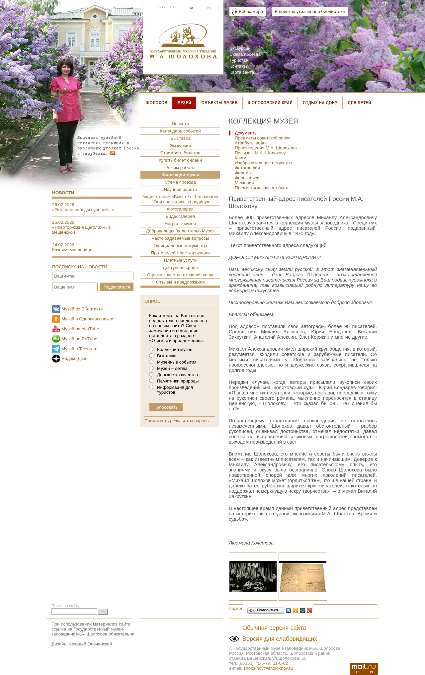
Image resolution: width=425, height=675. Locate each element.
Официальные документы (180, 245)
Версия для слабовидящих (279, 638)
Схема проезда (245, 54)
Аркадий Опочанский (90, 643)
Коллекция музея (180, 174)
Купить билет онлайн (180, 160)
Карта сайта (241, 72)
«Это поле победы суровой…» (83, 209)
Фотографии (247, 167)
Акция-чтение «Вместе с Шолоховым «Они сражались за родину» (180, 199)
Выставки (180, 138)
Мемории (244, 182)
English (166, 7)
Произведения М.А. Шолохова (266, 147)
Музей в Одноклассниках (87, 318)
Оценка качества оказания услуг (180, 274)
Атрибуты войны (252, 142)
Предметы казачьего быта (262, 187)
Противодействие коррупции (180, 252)
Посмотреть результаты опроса (176, 420)
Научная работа (180, 189)
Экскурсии (240, 48)
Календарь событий (180, 130)
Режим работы (180, 167)
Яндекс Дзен (74, 358)
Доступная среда (180, 267)
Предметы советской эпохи (263, 137)
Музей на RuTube (79, 338)
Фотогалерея (180, 209)
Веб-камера (251, 11)
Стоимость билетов (180, 152)
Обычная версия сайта (274, 628)
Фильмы (243, 172)
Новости (63, 192)
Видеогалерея (180, 216)
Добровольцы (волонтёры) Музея (180, 230)
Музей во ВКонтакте (82, 308)
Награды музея (180, 223)
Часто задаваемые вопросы (180, 238)
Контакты (239, 66)
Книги (240, 157)
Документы (246, 132)
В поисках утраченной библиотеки (310, 11)
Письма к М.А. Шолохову (260, 152)
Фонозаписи (247, 177)
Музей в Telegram (79, 348)
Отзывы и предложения (180, 282)
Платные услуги (180, 260)
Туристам (239, 60)
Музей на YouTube (80, 328)
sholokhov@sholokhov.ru (268, 668)
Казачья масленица (72, 249)
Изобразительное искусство (263, 162)
